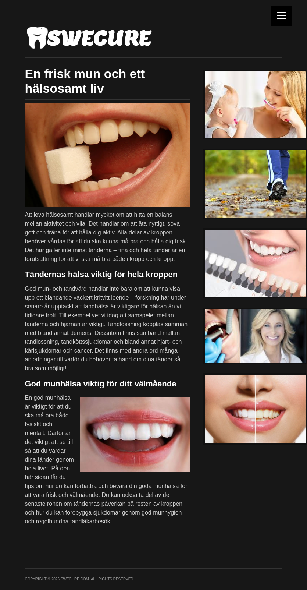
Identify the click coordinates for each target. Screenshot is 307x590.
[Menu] (281, 16)
